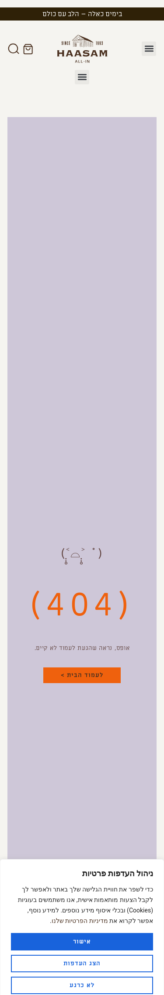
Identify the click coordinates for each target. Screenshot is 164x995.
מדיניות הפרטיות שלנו (80, 912)
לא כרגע (82, 977)
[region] (82, 923)
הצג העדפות (82, 955)
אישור (82, 933)
